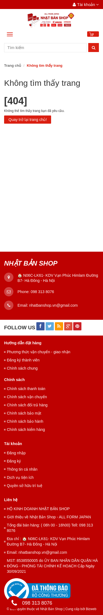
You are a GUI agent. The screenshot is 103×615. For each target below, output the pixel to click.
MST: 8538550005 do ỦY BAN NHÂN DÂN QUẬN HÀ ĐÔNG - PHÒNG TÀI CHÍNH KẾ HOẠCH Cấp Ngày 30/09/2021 (52, 566)
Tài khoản (86, 4)
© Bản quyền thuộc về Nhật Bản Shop (35, 609)
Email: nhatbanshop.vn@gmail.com (37, 552)
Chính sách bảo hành (25, 421)
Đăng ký (14, 461)
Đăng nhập (16, 453)
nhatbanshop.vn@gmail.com (53, 305)
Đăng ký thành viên (23, 360)
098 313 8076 (42, 292)
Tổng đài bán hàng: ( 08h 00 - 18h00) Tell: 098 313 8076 (50, 528)
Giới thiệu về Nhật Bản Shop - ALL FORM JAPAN (49, 517)
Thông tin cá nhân (22, 469)
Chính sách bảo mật (24, 413)
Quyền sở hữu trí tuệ (24, 485)
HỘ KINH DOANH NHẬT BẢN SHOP (38, 509)
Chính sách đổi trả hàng (27, 405)
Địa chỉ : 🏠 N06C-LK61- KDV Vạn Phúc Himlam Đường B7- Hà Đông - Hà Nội (48, 541)
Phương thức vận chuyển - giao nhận (38, 352)
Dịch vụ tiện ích (20, 477)
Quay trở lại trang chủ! (27, 119)
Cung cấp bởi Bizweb (80, 609)
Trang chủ (12, 65)
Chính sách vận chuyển (27, 397)
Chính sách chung (22, 368)
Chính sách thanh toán (26, 388)
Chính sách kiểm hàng (26, 429)
